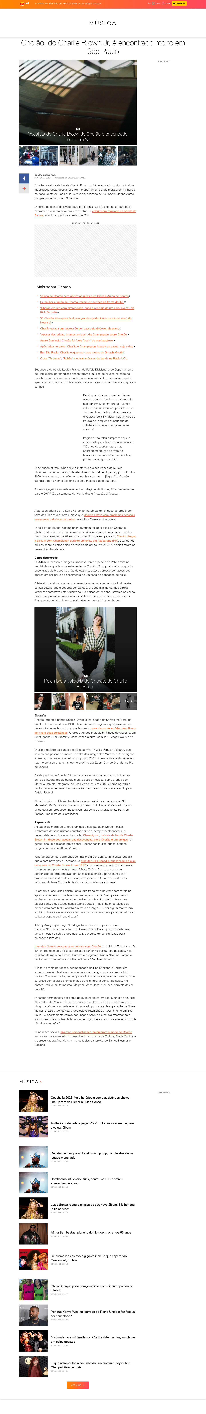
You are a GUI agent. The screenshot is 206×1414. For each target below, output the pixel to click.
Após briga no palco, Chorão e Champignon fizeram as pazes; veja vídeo (86, 346)
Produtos (24, 11)
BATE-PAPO (53, 4)
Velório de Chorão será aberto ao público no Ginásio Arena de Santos (84, 296)
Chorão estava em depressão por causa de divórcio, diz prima (79, 328)
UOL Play (97, 4)
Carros (60, 11)
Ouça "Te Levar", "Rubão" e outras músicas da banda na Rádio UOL (83, 358)
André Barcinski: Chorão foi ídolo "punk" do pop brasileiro (76, 340)
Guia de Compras (182, 11)
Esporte (86, 11)
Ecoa (135, 11)
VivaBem (124, 11)
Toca (169, 11)
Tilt (131, 11)
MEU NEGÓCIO (65, 4)
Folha (78, 11)
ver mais (78, 1385)
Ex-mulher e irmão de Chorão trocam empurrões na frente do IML (82, 302)
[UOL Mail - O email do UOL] (156, 3)
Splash (105, 11)
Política (51, 11)
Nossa (153, 11)
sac (149, 3)
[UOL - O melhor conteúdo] (24, 4)
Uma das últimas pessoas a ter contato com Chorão (67, 946)
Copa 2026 (96, 11)
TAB (159, 11)
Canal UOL (144, 11)
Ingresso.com (41, 4)
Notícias (41, 11)
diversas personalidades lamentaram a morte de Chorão (96, 1032)
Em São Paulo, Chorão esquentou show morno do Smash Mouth (81, 352)
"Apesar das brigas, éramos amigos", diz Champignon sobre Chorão (83, 334)
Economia (69, 11)
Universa (114, 11)
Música (103, 23)
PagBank (88, 4)
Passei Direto (78, 4)
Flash (33, 11)
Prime (164, 11)
